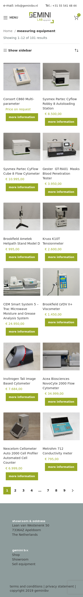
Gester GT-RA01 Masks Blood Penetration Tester (61, 173)
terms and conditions (26, 586)
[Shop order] (76, 50)
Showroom (20, 559)
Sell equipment (24, 564)
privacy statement (60, 586)
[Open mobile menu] (10, 17)
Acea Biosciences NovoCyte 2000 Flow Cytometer (59, 383)
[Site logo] (41, 17)
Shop (16, 555)
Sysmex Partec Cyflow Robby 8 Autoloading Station (60, 103)
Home (8, 31)
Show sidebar (20, 50)
